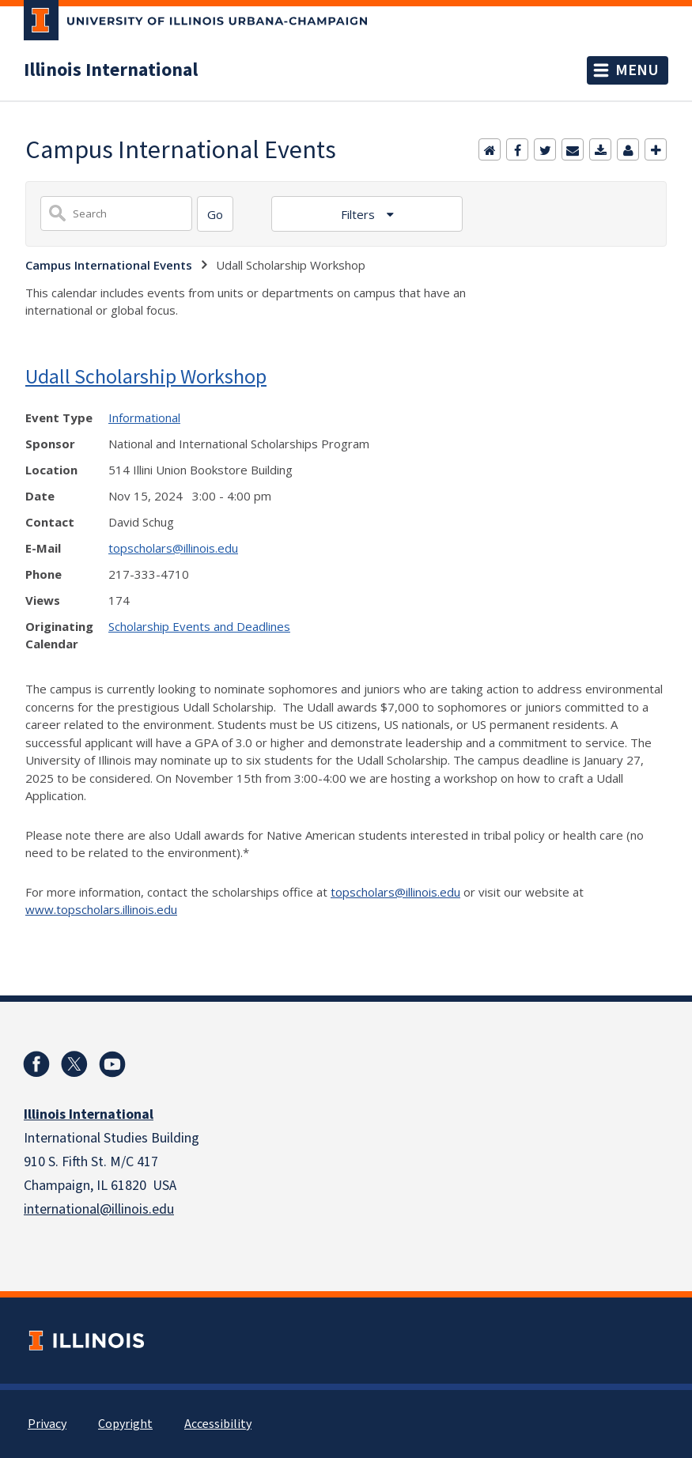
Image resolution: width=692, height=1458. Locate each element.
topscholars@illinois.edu (173, 548)
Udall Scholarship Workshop (146, 376)
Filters (359, 214)
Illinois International (111, 70)
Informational (144, 417)
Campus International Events (108, 265)
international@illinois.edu (99, 1209)
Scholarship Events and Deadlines (199, 626)
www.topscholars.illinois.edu (101, 909)
